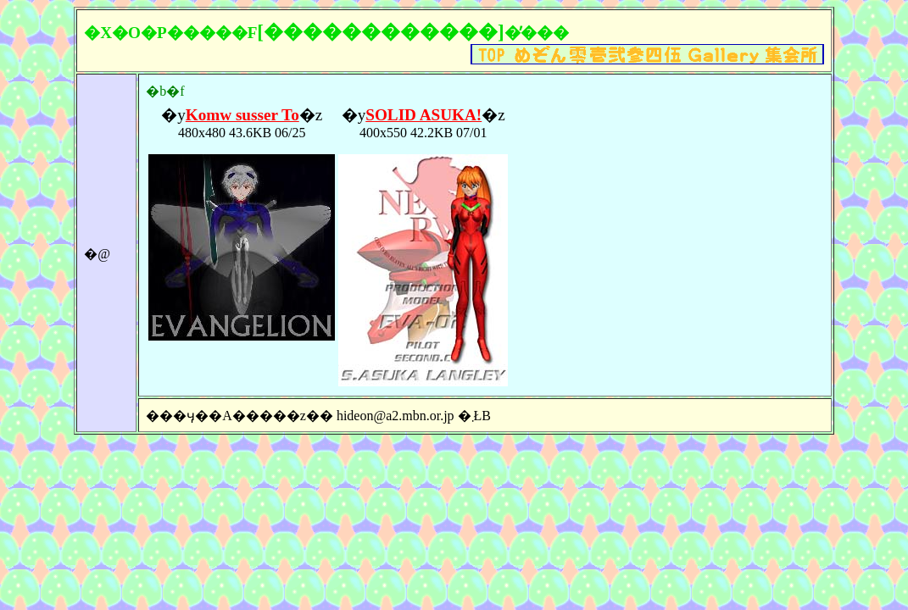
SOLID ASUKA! (423, 115)
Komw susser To (242, 115)
